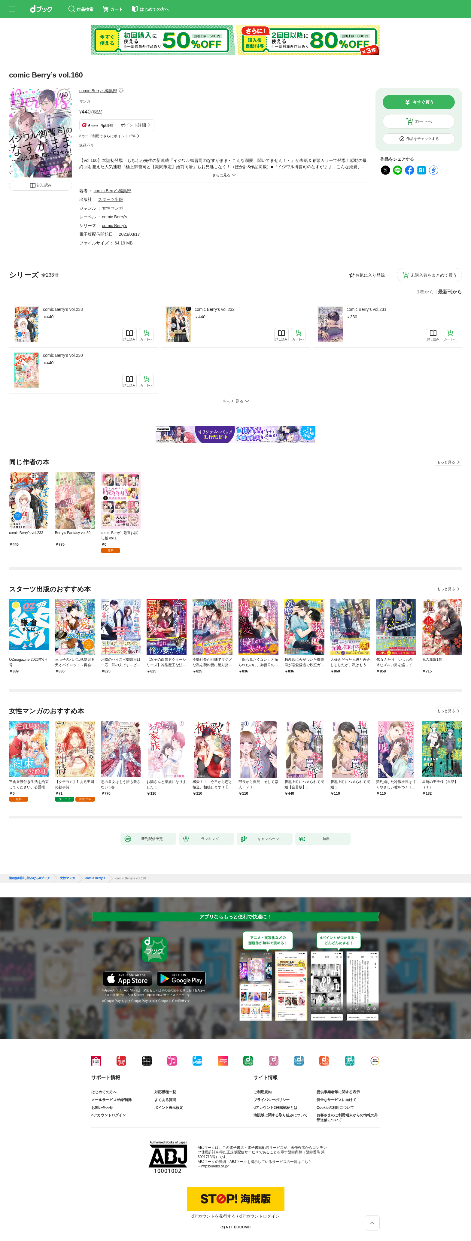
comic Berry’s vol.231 (367, 309)
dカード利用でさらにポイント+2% (107, 136)
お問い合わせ (102, 1108)
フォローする (121, 91)
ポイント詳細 (133, 125)
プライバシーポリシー (272, 1100)
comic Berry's (114, 216)
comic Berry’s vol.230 (63, 355)
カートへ (423, 121)
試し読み (44, 185)
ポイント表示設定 (168, 1108)
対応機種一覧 (165, 1092)
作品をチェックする (422, 139)
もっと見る (446, 462)
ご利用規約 (263, 1092)
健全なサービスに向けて (336, 1100)
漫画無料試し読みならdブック (29, 878)
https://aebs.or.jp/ (215, 1166)
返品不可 (86, 145)
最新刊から (450, 292)
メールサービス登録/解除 (111, 1100)
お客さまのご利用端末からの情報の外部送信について (347, 1117)
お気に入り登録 (370, 275)
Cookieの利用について (335, 1108)
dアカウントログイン (108, 1115)
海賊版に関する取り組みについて (281, 1115)
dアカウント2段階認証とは (275, 1108)
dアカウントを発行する (213, 1216)
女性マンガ (112, 208)
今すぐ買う (423, 102)
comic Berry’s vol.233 (63, 309)
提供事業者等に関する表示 (338, 1092)
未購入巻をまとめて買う (434, 275)
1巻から (425, 292)
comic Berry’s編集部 (98, 90)
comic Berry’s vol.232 (215, 309)
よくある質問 (165, 1100)
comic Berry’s (114, 225)
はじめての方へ (104, 1092)
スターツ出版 (110, 199)
